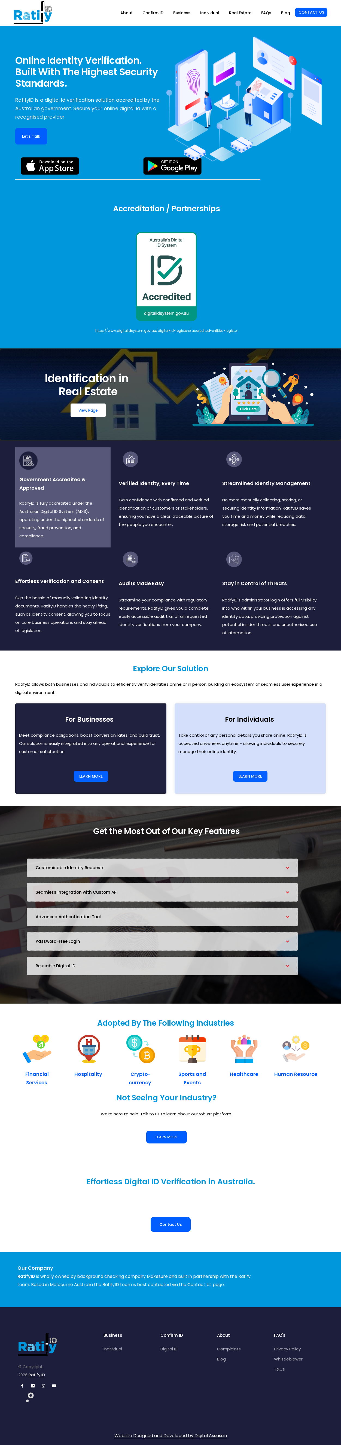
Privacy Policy (287, 1349)
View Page (88, 410)
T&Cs (279, 1369)
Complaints (229, 1349)
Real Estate (240, 13)
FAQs (266, 13)
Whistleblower (288, 1359)
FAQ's (279, 1335)
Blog (285, 13)
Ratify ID (37, 1375)
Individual (209, 13)
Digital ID (169, 1349)
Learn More (167, 1137)
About (126, 13)
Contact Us (311, 12)
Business (181, 13)
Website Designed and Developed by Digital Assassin (170, 1435)
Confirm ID (152, 13)
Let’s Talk (31, 136)
